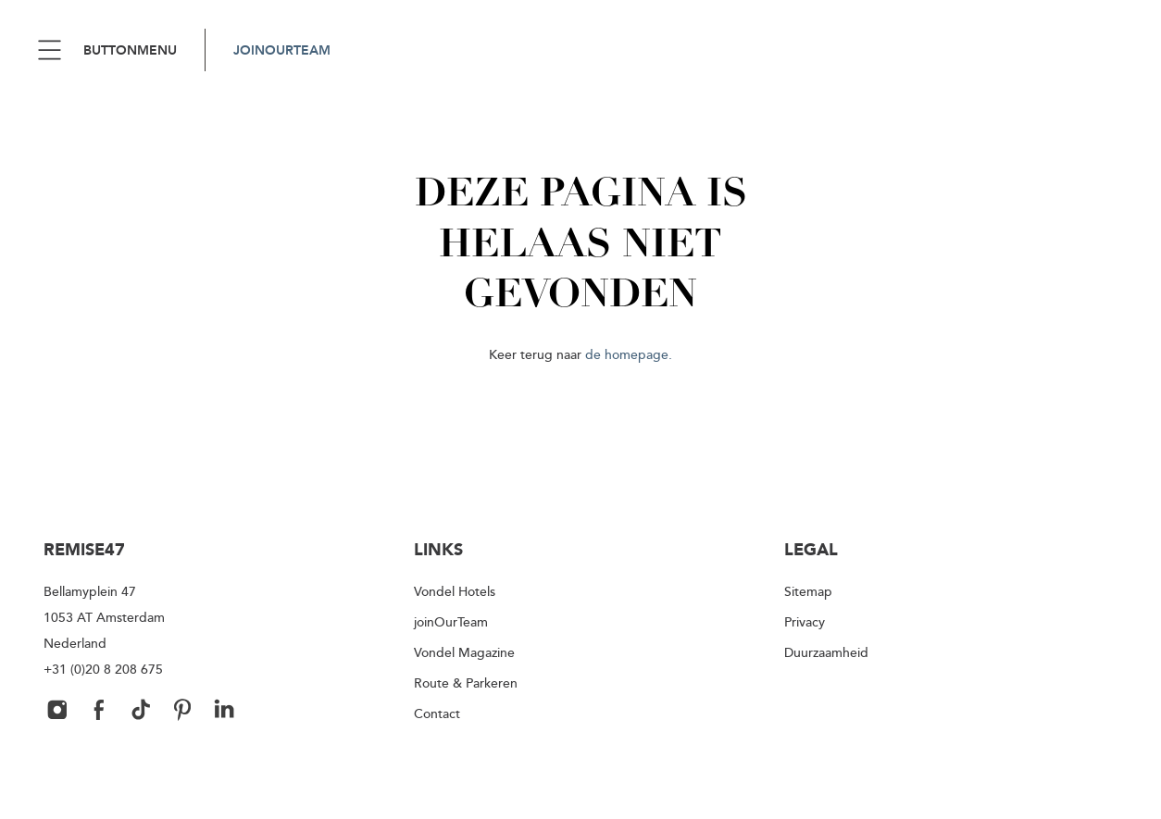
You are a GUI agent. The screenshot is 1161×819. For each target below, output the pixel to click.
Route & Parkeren (466, 682)
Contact (437, 713)
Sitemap (808, 591)
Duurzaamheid (826, 652)
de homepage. (628, 354)
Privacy (804, 621)
